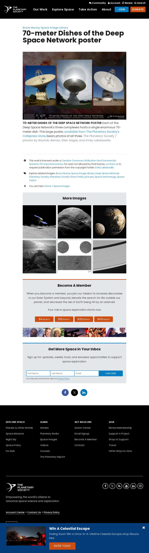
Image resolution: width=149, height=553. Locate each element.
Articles (44, 427)
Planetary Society (39, 176)
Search (140, 3)
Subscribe (110, 373)
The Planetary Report (52, 456)
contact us (112, 164)
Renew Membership (120, 427)
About (106, 9)
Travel (112, 445)
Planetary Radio (49, 433)
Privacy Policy (63, 378)
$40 (103, 319)
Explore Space (63, 9)
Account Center (15, 512)
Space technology (105, 176)
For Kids (10, 451)
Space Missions (15, 433)
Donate (138, 9)
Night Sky (11, 439)
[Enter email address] (86, 373)
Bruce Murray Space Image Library (45, 27)
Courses (45, 451)
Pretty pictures (85, 176)
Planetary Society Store (63, 176)
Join (121, 9)
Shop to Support (118, 439)
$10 (64, 319)
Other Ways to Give (120, 451)
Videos (44, 445)
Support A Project (119, 433)
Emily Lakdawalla (104, 167)
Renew (127, 3)
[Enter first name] (38, 373)
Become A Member (85, 439)
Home (48, 186)
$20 (84, 319)
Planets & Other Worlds (19, 427)
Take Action (88, 9)
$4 (44, 319)
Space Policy (13, 445)
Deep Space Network (107, 173)
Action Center (82, 427)
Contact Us (34, 512)
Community (97, 3)
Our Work (40, 9)
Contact (79, 445)
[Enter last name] (62, 373)
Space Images (62, 186)
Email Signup (81, 433)
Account (113, 3)
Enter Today (62, 546)
